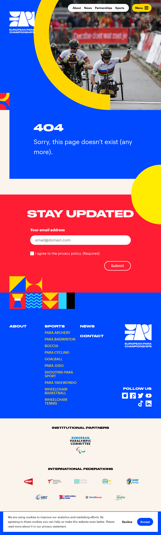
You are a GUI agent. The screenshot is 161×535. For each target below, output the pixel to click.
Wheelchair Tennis (56, 401)
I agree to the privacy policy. (67, 253)
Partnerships (103, 8)
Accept (145, 522)
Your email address (47, 230)
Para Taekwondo (61, 382)
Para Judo (54, 365)
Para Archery (57, 332)
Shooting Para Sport (59, 374)
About (77, 8)
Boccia (51, 346)
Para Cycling (57, 352)
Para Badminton (60, 339)
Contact (92, 336)
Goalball (54, 359)
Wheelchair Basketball (56, 391)
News (88, 8)
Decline (127, 522)
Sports (119, 8)
